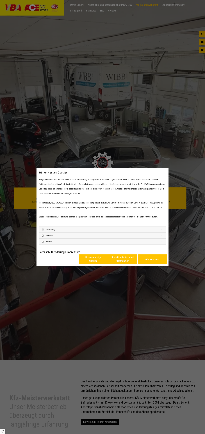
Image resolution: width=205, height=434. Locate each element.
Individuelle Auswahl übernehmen (123, 259)
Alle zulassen (152, 259)
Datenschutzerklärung (51, 252)
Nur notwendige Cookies (93, 259)
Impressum (73, 252)
